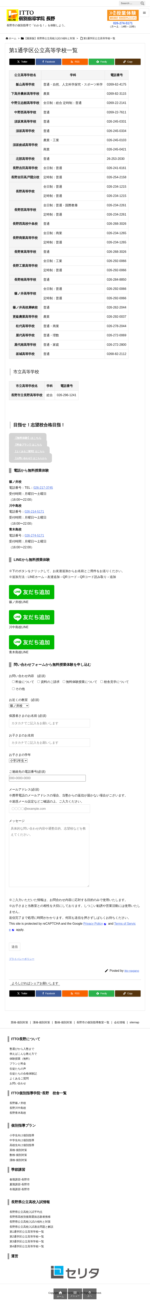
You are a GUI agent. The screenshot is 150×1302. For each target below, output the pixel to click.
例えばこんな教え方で (23, 1053)
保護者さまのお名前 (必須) (49, 719)
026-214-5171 (34, 511)
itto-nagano (131, 970)
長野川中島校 (18, 1107)
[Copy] (128, 62)
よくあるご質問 (19, 1078)
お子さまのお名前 (49, 739)
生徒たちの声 (18, 1068)
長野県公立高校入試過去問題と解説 (31, 1226)
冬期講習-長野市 (20, 1189)
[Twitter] (22, 62)
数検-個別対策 (18, 1154)
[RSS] (75, 62)
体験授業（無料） (20, 1058)
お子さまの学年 (20, 757)
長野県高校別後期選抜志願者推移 (30, 1216)
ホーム (12, 38)
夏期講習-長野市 (20, 1184)
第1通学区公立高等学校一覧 (99, 38)
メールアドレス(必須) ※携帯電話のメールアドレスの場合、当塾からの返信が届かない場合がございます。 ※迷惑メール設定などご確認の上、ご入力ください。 (68, 799)
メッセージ (49, 853)
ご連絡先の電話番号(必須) (47, 775)
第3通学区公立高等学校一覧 (27, 1241)
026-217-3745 (43, 487)
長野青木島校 (18, 1112)
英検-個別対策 (18, 1150)
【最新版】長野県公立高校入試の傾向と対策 (49, 38)
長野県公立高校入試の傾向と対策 (30, 1221)
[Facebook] (48, 62)
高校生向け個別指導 (22, 1145)
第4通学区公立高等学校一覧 (27, 1246)
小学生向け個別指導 (22, 1135)
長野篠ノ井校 (18, 1103)
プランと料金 (18, 1063)
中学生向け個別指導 (22, 1140)
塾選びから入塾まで (22, 1048)
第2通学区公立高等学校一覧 (27, 1236)
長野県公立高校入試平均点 (26, 1211)
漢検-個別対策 (18, 1160)
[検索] (142, 3)
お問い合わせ (18, 1083)
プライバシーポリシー (21, 958)
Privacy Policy (93, 923)
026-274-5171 (34, 535)
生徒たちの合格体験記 (23, 1073)
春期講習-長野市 (20, 1179)
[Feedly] (101, 62)
